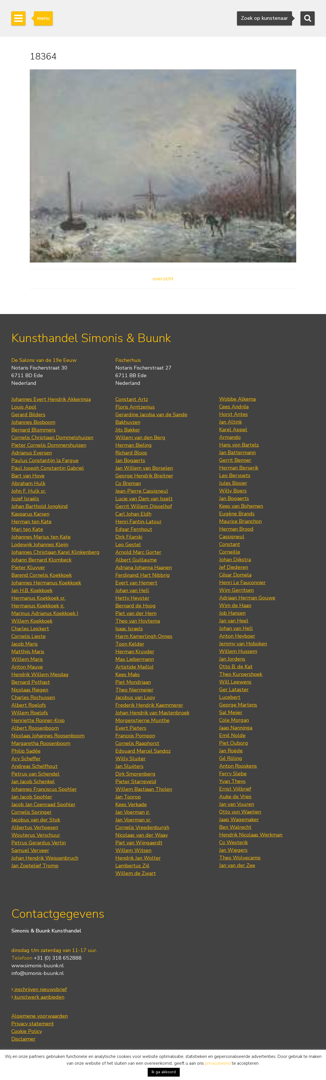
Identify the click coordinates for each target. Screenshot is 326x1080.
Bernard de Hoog (135, 605)
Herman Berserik (238, 467)
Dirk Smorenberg (135, 773)
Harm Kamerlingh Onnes (143, 636)
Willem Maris (27, 659)
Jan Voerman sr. (133, 819)
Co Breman (128, 483)
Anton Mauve (27, 666)
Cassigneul (231, 536)
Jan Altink (230, 422)
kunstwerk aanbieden (37, 997)
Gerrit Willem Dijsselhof (143, 506)
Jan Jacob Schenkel (33, 781)
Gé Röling (230, 758)
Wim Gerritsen (236, 590)
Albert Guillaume (136, 559)
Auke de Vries (235, 796)
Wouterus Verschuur (35, 835)
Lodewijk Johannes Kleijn (39, 544)
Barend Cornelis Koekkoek (41, 575)
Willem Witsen (133, 850)
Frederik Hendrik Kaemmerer (149, 705)
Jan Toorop (128, 796)
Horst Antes (233, 414)
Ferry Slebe (233, 773)
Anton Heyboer (237, 636)
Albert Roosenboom (35, 728)
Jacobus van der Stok (35, 819)
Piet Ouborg (233, 743)
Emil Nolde (232, 735)
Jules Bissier (233, 483)
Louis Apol (23, 407)
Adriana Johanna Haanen (143, 567)
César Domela (235, 574)
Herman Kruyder (134, 651)
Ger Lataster (234, 689)
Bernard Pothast (30, 682)
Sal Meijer (230, 712)
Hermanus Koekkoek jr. (37, 605)
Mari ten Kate (27, 529)
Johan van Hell (132, 590)
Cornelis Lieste (28, 636)
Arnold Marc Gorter (138, 552)
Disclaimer (23, 1039)
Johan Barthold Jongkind (39, 506)
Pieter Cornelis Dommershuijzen (48, 445)
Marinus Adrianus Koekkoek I (44, 613)
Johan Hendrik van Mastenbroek (152, 712)
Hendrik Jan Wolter (138, 858)
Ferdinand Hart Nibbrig (142, 575)
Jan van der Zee (237, 865)
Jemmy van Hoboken (243, 643)
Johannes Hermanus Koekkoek (46, 582)
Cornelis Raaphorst (137, 743)
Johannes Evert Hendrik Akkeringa (51, 399)
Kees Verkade (131, 804)
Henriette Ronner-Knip (38, 720)
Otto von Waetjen (240, 811)
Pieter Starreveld (135, 781)
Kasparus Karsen (30, 514)
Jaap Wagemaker (239, 819)
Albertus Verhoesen (34, 827)
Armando (230, 437)
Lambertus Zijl (132, 865)
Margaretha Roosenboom (40, 743)
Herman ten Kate (31, 521)
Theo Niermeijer (134, 689)
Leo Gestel (128, 544)
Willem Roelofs (29, 712)
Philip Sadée (26, 751)
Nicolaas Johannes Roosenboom (47, 735)
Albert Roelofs (28, 705)
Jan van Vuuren (236, 804)
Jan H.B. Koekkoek (31, 590)
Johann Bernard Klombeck (41, 559)
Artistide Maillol (134, 666)
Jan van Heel (233, 620)
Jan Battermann (237, 452)
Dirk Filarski (128, 536)
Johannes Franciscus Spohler (44, 789)
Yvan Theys (232, 781)
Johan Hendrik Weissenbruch (44, 858)
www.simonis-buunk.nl (37, 965)
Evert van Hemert (136, 582)
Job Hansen (232, 613)
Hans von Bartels (239, 444)
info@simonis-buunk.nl (37, 973)
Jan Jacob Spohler (31, 796)
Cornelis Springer (31, 812)
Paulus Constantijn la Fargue (45, 460)
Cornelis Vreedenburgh (142, 827)
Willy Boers (233, 490)
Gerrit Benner (235, 460)
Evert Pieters (130, 728)
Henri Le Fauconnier (242, 582)
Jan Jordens (232, 659)
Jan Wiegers (233, 850)
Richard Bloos (131, 452)
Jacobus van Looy (135, 697)
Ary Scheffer (26, 758)
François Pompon (135, 735)
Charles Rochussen (33, 697)
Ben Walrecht (235, 827)
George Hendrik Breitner (144, 475)
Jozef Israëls (25, 498)
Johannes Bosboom (33, 422)
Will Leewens (235, 681)
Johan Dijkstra (235, 559)
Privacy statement (32, 1023)
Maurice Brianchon (240, 521)
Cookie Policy (26, 1031)
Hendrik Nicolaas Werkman (250, 834)
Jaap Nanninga (235, 727)
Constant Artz (131, 399)
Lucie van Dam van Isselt (144, 498)
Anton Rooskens (238, 766)
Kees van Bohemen (241, 506)
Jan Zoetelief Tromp (34, 865)
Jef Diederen (233, 567)
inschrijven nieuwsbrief (39, 989)
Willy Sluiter (130, 758)
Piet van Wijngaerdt (138, 842)
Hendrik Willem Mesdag (40, 674)
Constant (229, 544)
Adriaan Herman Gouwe (247, 597)
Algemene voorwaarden (39, 1016)
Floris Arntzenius (135, 407)
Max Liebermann (134, 659)
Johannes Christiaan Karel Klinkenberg (55, 552)
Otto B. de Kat (236, 666)
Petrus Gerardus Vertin (38, 842)
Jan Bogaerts (130, 460)
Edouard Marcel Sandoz (143, 751)
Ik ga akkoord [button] (164, 1072)
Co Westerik (233, 842)
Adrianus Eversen (31, 452)
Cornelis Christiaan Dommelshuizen (52, 437)
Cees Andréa (234, 406)
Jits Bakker (127, 429)
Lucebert (229, 697)
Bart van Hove (28, 475)
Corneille (229, 551)
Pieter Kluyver (28, 567)
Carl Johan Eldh (133, 514)
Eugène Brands (237, 513)
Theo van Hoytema (137, 621)
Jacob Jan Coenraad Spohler (43, 804)
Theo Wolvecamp (240, 857)
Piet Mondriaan (133, 682)
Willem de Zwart (135, 873)
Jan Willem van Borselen (144, 468)
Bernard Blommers (33, 429)
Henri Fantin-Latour (138, 521)
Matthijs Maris (27, 651)
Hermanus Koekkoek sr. (38, 598)
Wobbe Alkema (237, 399)
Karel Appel (233, 429)
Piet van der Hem (135, 613)
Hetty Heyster (132, 598)
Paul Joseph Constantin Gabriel (47, 468)
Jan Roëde (231, 750)
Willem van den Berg (140, 437)
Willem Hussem (238, 651)
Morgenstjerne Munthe (142, 720)
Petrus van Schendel (35, 773)
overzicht (163, 278)
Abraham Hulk (28, 483)
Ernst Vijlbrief (235, 789)
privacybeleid (218, 1063)
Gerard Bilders (28, 414)
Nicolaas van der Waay (141, 835)
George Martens (238, 704)
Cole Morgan (234, 720)
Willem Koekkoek (31, 621)
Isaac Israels (129, 628)
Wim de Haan (235, 605)
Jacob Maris (24, 644)
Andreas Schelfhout (34, 766)
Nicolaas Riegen (29, 689)
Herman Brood (236, 529)
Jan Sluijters (129, 766)
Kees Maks (127, 674)
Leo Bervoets (234, 475)
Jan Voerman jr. (132, 812)
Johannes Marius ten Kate (41, 536)
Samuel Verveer (30, 850)
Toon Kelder (129, 644)
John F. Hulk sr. (28, 491)
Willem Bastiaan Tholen (143, 789)
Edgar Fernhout (133, 529)
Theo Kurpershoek (240, 674)
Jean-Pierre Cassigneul (141, 491)
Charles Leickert (30, 628)
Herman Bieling (133, 445)
